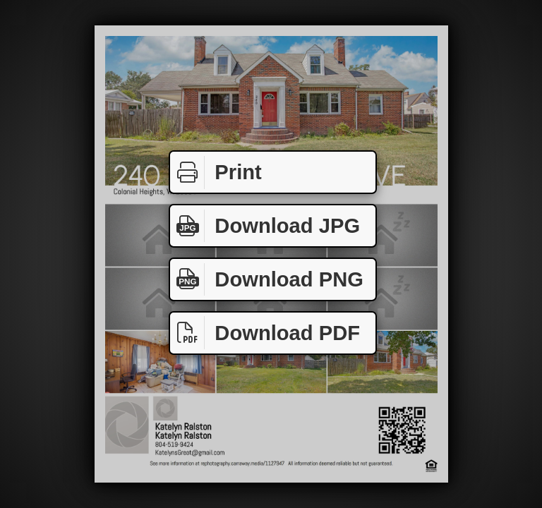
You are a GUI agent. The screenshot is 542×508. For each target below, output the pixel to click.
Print (216, 172)
